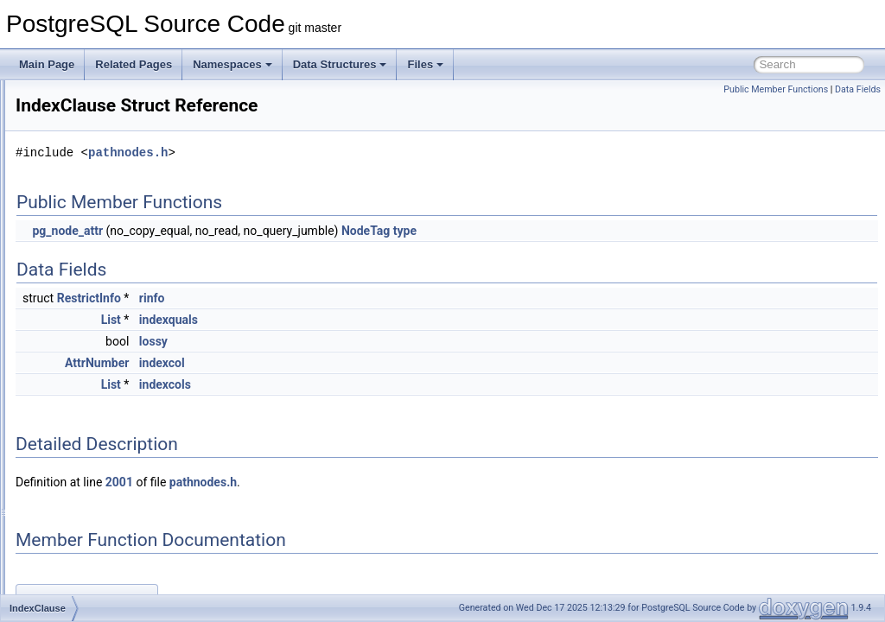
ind (64, 212)
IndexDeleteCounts (101, 384)
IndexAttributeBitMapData (116, 288)
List (327, 320)
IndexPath (80, 574)
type (621, 231)
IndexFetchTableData (106, 460)
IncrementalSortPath (104, 155)
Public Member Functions (775, 89)
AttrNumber (313, 363)
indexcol (378, 363)
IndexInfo (78, 479)
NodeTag (581, 231)
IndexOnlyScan (92, 498)
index (69, 231)
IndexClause (86, 346)
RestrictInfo (305, 298)
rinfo (368, 298)
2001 (335, 482)
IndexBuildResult (96, 307)
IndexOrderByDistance (109, 555)
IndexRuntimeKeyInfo (106, 593)
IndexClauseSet (94, 365)
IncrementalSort (94, 98)
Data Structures (340, 64)
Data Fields (858, 89)
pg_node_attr (283, 231)
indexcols (381, 384)
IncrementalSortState (106, 174)
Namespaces (232, 64)
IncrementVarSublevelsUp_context (136, 193)
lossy (369, 341)
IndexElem (81, 422)
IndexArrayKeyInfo (100, 269)
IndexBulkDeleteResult (109, 327)
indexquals (384, 320)
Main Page (46, 64)
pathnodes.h (344, 152)
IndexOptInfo (87, 536)
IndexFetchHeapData (106, 441)
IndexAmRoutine (95, 250)
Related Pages (133, 64)
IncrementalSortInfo (102, 136)
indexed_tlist (86, 403)
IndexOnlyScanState (104, 517)
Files (425, 64)
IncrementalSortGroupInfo (116, 117)
